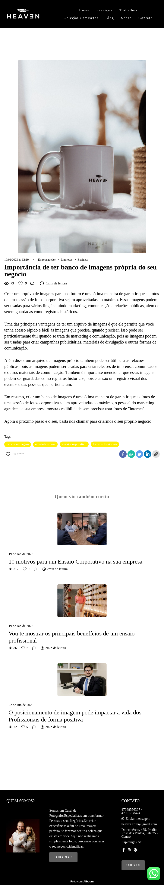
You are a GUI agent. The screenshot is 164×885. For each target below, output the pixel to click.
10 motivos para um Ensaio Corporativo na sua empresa (75, 561)
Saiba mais (63, 857)
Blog (109, 18)
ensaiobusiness (45, 444)
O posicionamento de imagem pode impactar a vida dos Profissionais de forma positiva (75, 716)
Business (83, 259)
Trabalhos (128, 10)
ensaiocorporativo (74, 444)
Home (84, 10)
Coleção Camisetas (81, 18)
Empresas (66, 259)
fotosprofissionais (105, 444)
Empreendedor (47, 259)
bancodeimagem (17, 444)
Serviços (104, 10)
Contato (146, 18)
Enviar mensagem (138, 818)
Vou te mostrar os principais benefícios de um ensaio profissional (72, 637)
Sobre (126, 18)
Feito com (82, 881)
